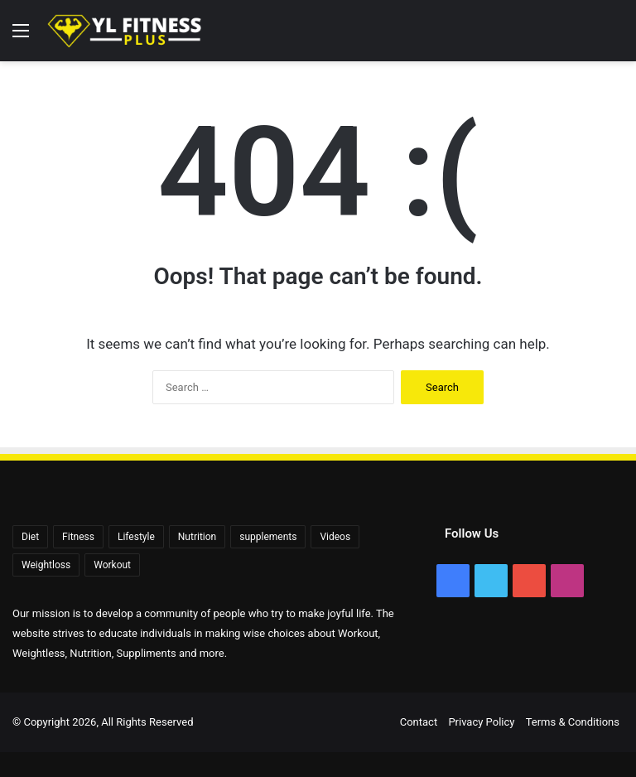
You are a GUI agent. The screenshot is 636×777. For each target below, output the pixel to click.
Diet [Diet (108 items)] (30, 537)
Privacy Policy (481, 722)
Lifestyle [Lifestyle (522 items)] (136, 537)
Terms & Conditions (572, 722)
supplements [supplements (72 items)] (267, 537)
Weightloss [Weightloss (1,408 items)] (46, 565)
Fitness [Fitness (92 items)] (78, 537)
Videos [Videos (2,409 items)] (335, 537)
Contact (418, 722)
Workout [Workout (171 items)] (112, 565)
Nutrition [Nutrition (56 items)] (197, 537)
